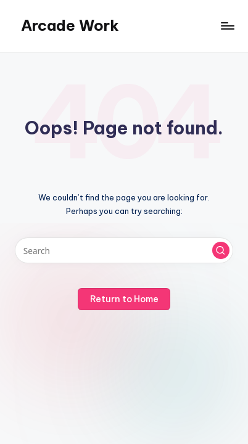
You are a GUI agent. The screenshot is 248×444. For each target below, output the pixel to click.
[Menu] (227, 25)
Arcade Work (70, 25)
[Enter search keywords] (124, 250)
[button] (220, 250)
